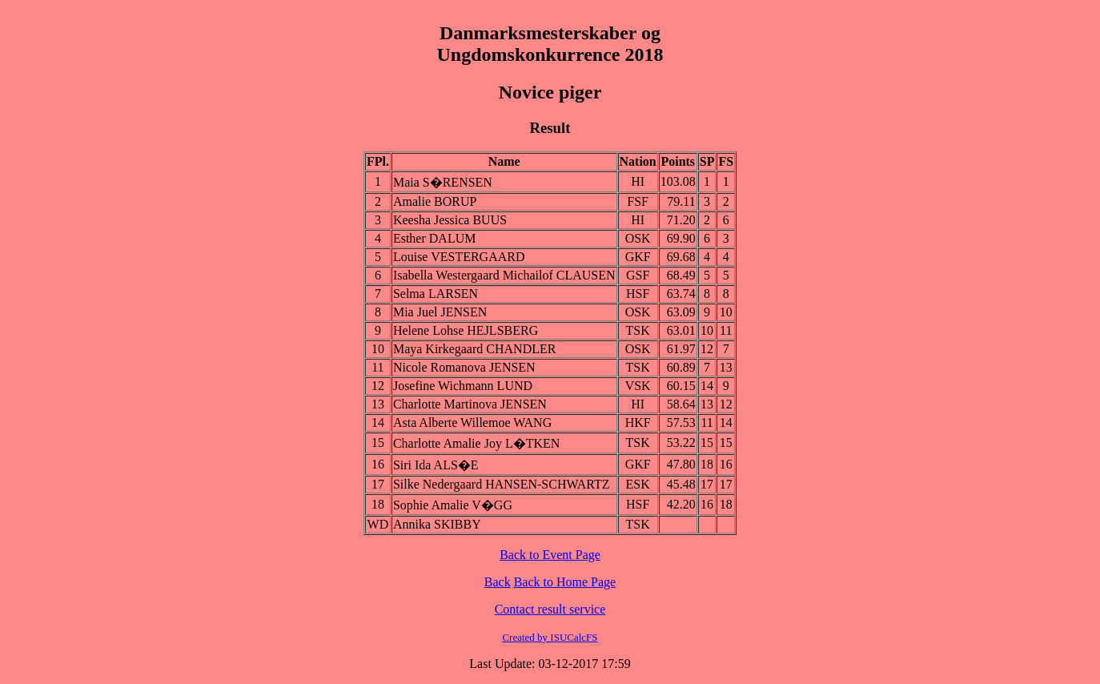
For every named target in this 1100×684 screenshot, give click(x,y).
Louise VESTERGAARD (459, 257)
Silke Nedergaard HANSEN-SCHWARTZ (501, 484)
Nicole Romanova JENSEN (464, 367)
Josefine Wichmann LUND (462, 385)
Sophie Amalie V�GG (452, 505)
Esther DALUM (434, 238)
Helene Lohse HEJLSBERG (465, 330)
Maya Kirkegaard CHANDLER (474, 349)
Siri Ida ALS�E (436, 465)
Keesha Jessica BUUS (450, 220)
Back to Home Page (565, 582)
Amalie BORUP (434, 201)
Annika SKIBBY (437, 524)
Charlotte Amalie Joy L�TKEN (476, 443)
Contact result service (550, 609)
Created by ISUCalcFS (549, 637)
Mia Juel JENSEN (440, 312)
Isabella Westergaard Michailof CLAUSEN (504, 275)
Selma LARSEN (435, 293)
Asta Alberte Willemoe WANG (472, 422)
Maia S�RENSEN (442, 182)
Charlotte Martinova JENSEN (470, 404)
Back (497, 582)
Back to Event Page (550, 554)
